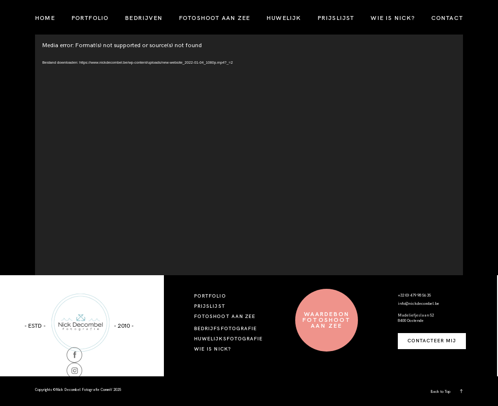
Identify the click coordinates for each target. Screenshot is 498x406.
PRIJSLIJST (336, 17)
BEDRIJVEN (143, 17)
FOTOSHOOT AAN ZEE (214, 17)
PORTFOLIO (90, 17)
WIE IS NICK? (392, 17)
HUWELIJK (284, 17)
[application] (249, 155)
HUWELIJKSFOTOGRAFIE (228, 338)
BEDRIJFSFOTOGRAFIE (225, 328)
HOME (45, 17)
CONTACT (447, 17)
